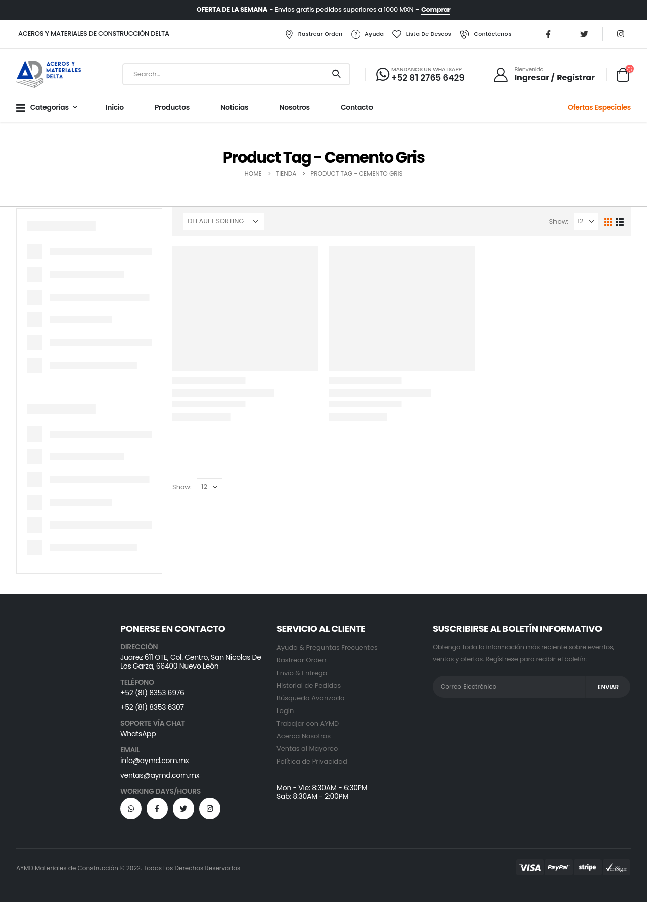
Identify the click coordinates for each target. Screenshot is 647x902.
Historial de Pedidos (308, 685)
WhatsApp (138, 734)
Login (285, 711)
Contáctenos (485, 34)
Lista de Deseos (421, 34)
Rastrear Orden (313, 34)
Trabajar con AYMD (307, 723)
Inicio (115, 107)
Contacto (357, 107)
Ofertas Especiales (599, 107)
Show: (558, 221)
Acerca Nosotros (303, 736)
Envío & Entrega (302, 673)
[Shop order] (223, 221)
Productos (172, 107)
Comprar (435, 9)
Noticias (234, 107)
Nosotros (294, 107)
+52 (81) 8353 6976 (152, 693)
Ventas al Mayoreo (307, 748)
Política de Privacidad (311, 761)
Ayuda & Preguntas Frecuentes (327, 647)
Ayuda (367, 34)
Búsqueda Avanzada (310, 698)
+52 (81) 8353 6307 (152, 707)
